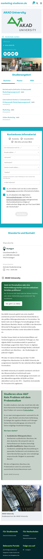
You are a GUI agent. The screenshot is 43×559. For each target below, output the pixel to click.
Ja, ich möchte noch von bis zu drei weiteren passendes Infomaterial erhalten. (22, 190)
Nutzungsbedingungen (14, 197)
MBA (32, 80)
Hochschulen (11, 191)
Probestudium (28, 410)
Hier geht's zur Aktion (13, 304)
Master (19, 80)
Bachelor (7, 80)
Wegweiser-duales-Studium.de (11, 552)
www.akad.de (9, 45)
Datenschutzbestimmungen (16, 200)
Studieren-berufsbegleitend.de (11, 555)
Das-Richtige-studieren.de (10, 550)
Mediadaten (26, 535)
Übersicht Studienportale (9, 535)
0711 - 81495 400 (11, 270)
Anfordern (21, 214)
